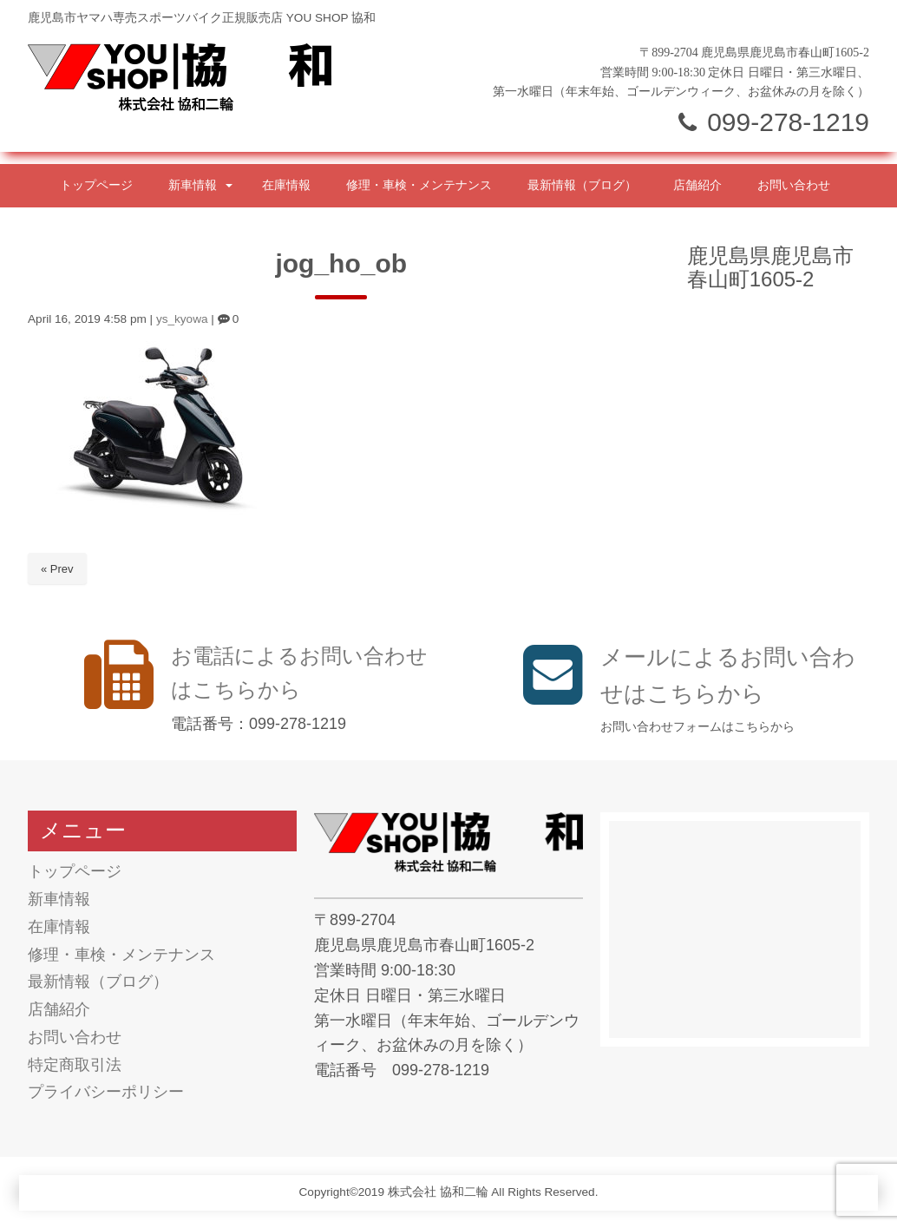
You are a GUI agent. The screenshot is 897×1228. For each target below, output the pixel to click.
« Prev (57, 568)
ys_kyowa (182, 318)
